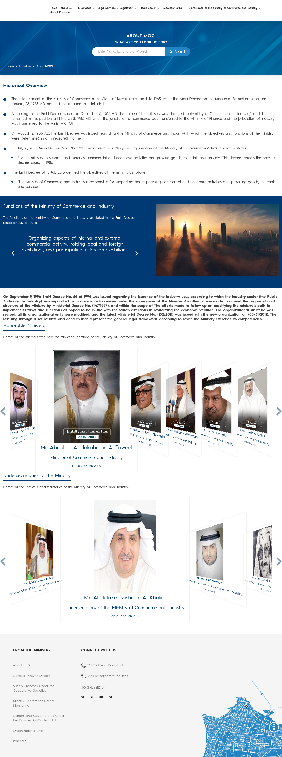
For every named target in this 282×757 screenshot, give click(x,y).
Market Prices (58, 12)
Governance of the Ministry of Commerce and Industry (222, 8)
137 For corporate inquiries (107, 676)
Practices (19, 741)
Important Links (172, 8)
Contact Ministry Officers (31, 675)
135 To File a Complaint (105, 665)
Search (180, 52)
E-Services (84, 8)
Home (53, 8)
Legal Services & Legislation (115, 8)
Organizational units (28, 731)
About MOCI (45, 66)
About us (66, 8)
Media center (148, 8)
